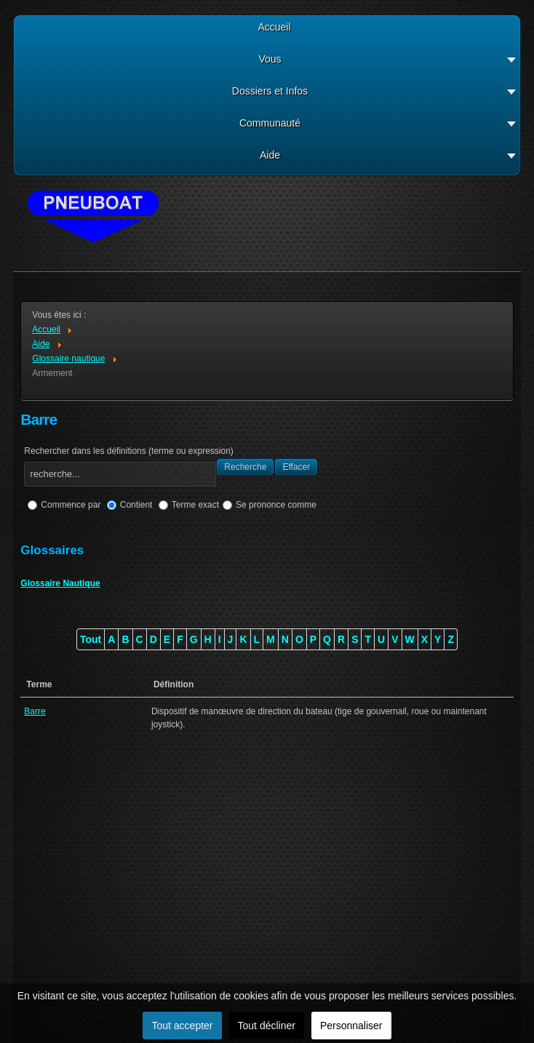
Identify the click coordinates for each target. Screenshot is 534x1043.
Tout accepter (181, 1025)
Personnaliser (351, 1025)
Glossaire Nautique (60, 583)
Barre (34, 711)
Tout (90, 639)
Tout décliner (266, 1025)
